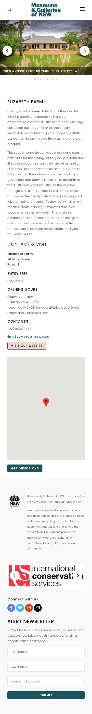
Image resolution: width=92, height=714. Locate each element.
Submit (46, 695)
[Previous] (7, 51)
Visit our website (27, 346)
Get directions (25, 468)
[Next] (85, 51)
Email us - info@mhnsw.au (28, 336)
